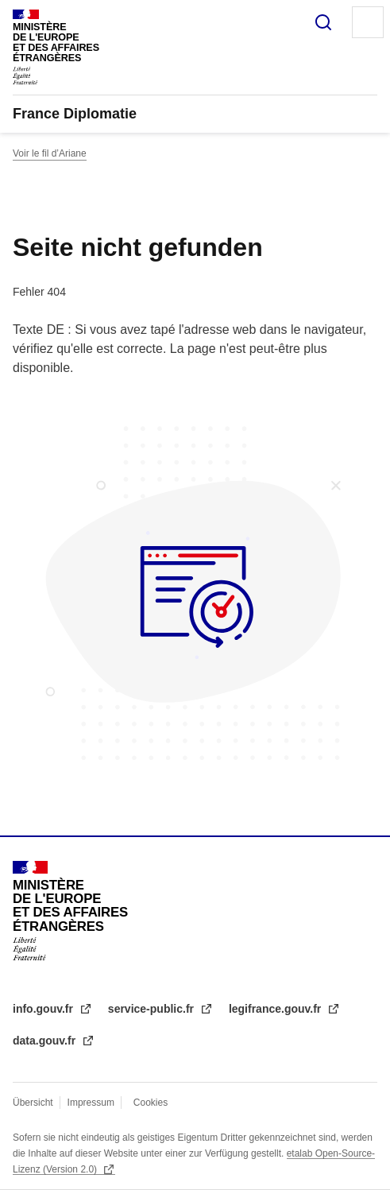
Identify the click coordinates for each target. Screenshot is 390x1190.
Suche (323, 22)
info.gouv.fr (44, 1008)
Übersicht (33, 1102)
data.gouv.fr (46, 1040)
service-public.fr (152, 1008)
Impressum (91, 1102)
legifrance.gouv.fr (276, 1008)
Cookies (150, 1102)
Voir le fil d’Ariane (50, 153)
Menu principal (368, 22)
